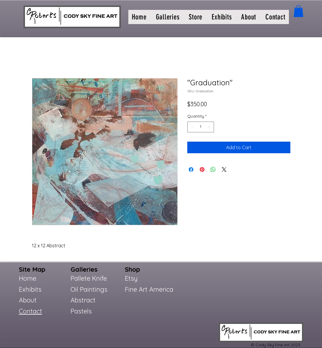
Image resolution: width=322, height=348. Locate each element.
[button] (167, 17)
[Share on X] (224, 169)
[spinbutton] (200, 127)
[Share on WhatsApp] (213, 169)
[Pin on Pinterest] (202, 169)
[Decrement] (191, 127)
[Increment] (209, 127)
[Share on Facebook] (191, 169)
